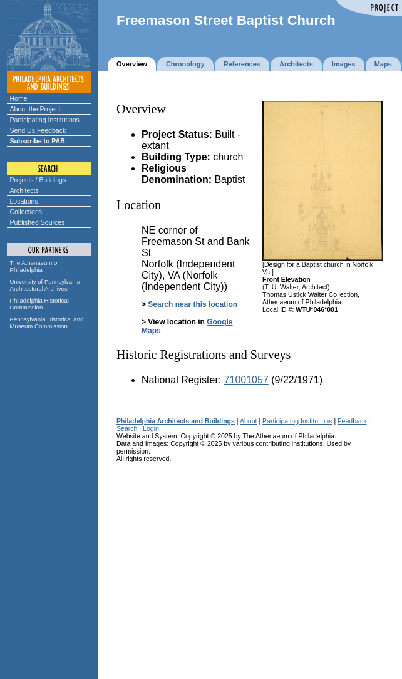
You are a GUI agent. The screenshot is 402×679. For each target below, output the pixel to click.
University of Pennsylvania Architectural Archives (45, 285)
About (248, 421)
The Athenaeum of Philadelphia (34, 266)
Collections (26, 211)
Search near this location (192, 304)
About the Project (35, 109)
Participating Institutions (45, 119)
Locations (24, 201)
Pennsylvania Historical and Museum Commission (47, 322)
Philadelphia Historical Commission (39, 304)
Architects (24, 190)
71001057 (246, 380)
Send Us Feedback (38, 130)
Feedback (352, 421)
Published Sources (37, 222)
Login (151, 428)
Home (19, 98)
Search (126, 428)
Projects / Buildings (38, 180)
